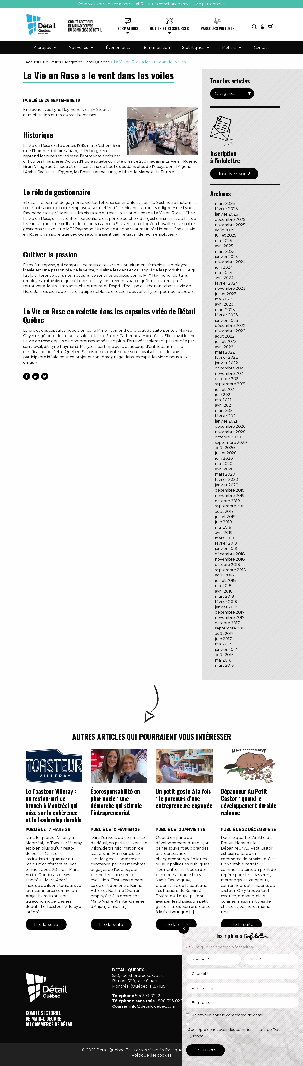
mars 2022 (225, 352)
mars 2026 (225, 203)
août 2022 (225, 336)
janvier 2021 (226, 421)
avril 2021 (223, 405)
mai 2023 (223, 299)
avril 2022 (224, 347)
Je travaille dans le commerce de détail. (228, 1015)
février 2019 (226, 543)
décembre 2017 (230, 612)
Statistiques (193, 47)
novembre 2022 (230, 331)
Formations (128, 28)
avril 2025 (224, 246)
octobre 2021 (227, 379)
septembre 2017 (230, 628)
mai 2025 (223, 241)
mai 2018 (223, 586)
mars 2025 (225, 251)
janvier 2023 (226, 320)
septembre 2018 (230, 570)
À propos (42, 47)
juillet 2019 (225, 517)
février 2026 (226, 209)
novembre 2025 (230, 225)
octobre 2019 (227, 501)
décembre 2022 (230, 325)
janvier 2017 (226, 649)
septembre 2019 (230, 506)
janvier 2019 (226, 548)
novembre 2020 (230, 432)
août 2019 (224, 511)
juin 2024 (224, 267)
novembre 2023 (230, 288)
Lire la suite (46, 924)
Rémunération (156, 47)
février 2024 (226, 283)
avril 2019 (223, 532)
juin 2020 (224, 458)
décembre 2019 (230, 490)
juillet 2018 (225, 580)
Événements (118, 47)
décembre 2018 (230, 554)
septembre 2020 (231, 442)
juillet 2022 (225, 341)
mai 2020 (223, 463)
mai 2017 (223, 644)
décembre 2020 (230, 426)
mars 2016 (224, 665)
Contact (261, 47)
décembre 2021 (230, 368)
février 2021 (226, 416)
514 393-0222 (147, 995)
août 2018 (224, 575)
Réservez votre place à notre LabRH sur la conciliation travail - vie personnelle (151, 4)
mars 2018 (224, 596)
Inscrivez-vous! (234, 173)
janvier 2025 (226, 256)
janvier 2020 (226, 485)
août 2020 (225, 448)
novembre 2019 (230, 495)
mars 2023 (225, 310)
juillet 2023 (225, 294)
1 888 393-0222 (170, 1001)
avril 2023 (224, 304)
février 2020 (226, 479)
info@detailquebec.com (152, 1006)
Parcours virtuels (218, 28)
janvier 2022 (226, 363)
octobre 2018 (227, 564)
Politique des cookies (151, 1055)
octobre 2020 (228, 437)
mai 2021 (223, 400)
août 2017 (224, 633)
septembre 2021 (230, 384)
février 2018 (226, 601)
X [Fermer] (183, 928)
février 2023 (226, 315)
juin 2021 (223, 394)
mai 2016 (223, 660)
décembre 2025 (230, 219)
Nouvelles (78, 47)
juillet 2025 (225, 235)
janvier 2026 (226, 214)
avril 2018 (224, 591)
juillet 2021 (225, 389)
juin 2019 (223, 522)
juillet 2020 (226, 453)
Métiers (229, 47)
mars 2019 (224, 538)
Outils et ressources (169, 28)
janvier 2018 (226, 607)
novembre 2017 (230, 617)
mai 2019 (223, 527)
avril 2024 (224, 278)
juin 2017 (223, 639)
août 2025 (224, 230)
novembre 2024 (230, 262)
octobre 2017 (227, 623)
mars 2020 (225, 474)
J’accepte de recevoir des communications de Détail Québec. (235, 1032)
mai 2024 (223, 272)
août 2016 (224, 654)
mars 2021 (224, 410)
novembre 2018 (230, 559)
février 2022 (226, 357)
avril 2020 (224, 469)
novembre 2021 (230, 373)
